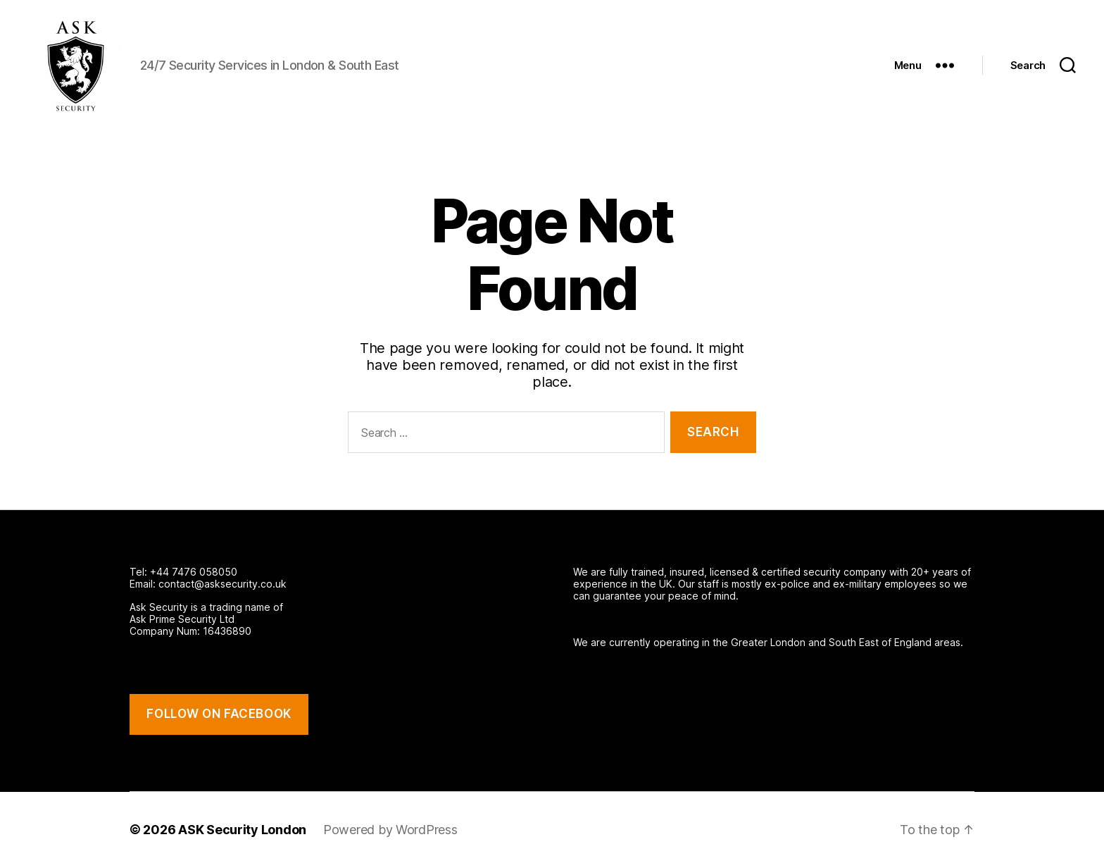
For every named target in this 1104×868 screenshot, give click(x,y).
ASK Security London (242, 829)
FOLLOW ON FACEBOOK (218, 714)
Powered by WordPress (390, 829)
